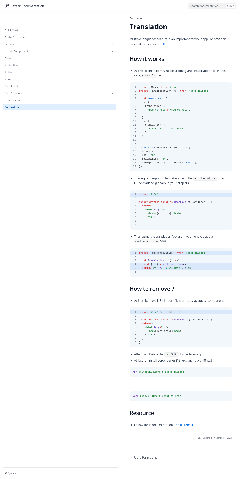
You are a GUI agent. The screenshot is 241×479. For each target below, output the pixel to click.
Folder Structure (15, 25)
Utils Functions (14, 88)
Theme (9, 46)
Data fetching (13, 74)
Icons (8, 67)
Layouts (23, 32)
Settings (10, 60)
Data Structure (23, 81)
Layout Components (23, 39)
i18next (191, 39)
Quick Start (11, 18)
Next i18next (112, 406)
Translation (12, 95)
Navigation (11, 53)
